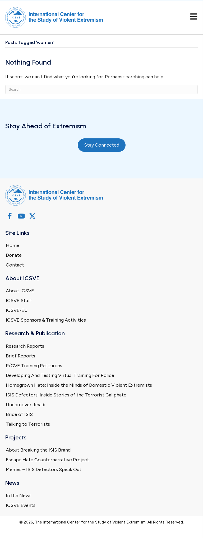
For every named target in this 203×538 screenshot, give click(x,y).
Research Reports (25, 346)
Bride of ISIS (19, 414)
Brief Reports (20, 356)
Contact (15, 265)
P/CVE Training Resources (34, 366)
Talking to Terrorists (28, 424)
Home (12, 245)
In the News (18, 495)
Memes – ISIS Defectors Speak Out (43, 469)
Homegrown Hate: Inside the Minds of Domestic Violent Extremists (79, 385)
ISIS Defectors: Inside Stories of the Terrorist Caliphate (66, 395)
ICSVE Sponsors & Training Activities (46, 320)
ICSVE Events (20, 505)
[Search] (101, 89)
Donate (14, 255)
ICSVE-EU (17, 310)
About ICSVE (20, 291)
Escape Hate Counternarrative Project (47, 460)
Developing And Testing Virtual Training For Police (60, 375)
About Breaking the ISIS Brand (38, 450)
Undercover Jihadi (25, 405)
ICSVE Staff (19, 300)
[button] (9, 216)
